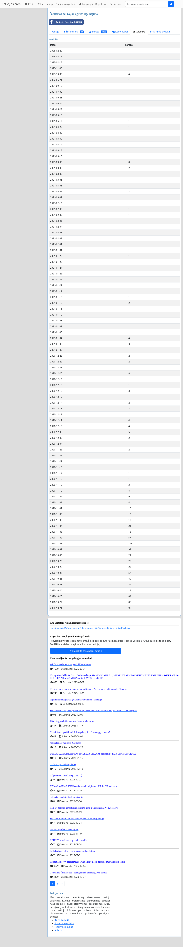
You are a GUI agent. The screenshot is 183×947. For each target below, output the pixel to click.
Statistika (139, 31)
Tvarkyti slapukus (63, 926)
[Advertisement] (23, 51)
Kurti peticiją (45, 4)
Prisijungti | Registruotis (93, 4)
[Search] (146, 4)
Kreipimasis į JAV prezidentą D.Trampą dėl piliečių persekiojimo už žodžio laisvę (90, 628)
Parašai (98, 31)
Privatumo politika (160, 31)
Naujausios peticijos (66, 4)
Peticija (55, 31)
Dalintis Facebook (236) (65, 22)
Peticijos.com (11, 4)
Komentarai (120, 31)
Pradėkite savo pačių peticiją (86, 651)
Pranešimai (74, 31)
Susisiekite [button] (116, 4)
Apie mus (59, 930)
